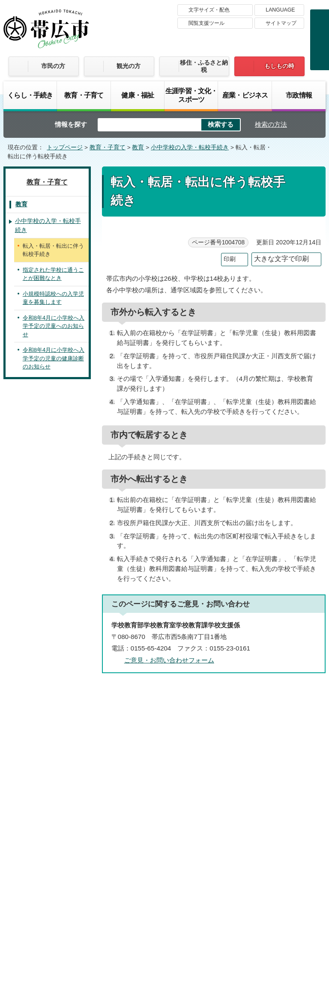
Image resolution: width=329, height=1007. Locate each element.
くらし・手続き (30, 95)
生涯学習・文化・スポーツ (191, 95)
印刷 (230, 259)
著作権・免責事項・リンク (182, 861)
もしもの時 (279, 65)
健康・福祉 (137, 95)
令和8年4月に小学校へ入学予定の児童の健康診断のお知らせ (53, 358)
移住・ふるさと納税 (204, 66)
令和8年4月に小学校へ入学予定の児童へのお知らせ (53, 326)
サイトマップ (281, 23)
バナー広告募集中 (164, 750)
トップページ (65, 147)
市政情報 (299, 95)
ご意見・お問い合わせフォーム (169, 660)
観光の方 (129, 65)
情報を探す (71, 124)
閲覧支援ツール (206, 23)
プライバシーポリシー (273, 861)
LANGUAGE (280, 10)
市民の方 (53, 65)
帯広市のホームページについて (80, 861)
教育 (138, 147)
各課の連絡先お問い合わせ (261, 925)
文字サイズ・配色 (209, 10)
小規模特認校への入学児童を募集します (53, 298)
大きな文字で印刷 (281, 258)
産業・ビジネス (245, 95)
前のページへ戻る (224, 692)
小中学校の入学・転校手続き (190, 147)
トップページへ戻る (292, 692)
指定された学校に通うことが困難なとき (53, 274)
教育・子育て (83, 95)
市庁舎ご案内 (84, 942)
